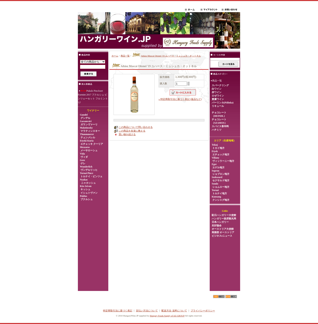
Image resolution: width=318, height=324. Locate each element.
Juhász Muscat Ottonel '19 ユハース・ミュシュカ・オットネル (166, 56)
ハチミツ (216, 129)
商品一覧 (125, 56)
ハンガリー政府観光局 (224, 218)
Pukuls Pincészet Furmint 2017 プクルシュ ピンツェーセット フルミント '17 (93, 96)
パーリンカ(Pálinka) (222, 102)
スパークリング (220, 85)
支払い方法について (147, 310)
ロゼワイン (218, 95)
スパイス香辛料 (220, 126)
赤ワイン (216, 92)
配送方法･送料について (174, 310)
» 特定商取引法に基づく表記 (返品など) (180, 99)
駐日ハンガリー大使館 (224, 215)
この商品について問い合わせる (136, 127)
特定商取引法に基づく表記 (117, 310)
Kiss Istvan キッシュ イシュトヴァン (89, 189)
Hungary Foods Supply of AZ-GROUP (167, 315)
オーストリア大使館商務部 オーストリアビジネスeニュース (223, 232)
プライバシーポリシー (203, 310)
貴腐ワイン (218, 99)
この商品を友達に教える (132, 130)
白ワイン (216, 88)
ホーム (115, 56)
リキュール (218, 106)
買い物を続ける (127, 134)
